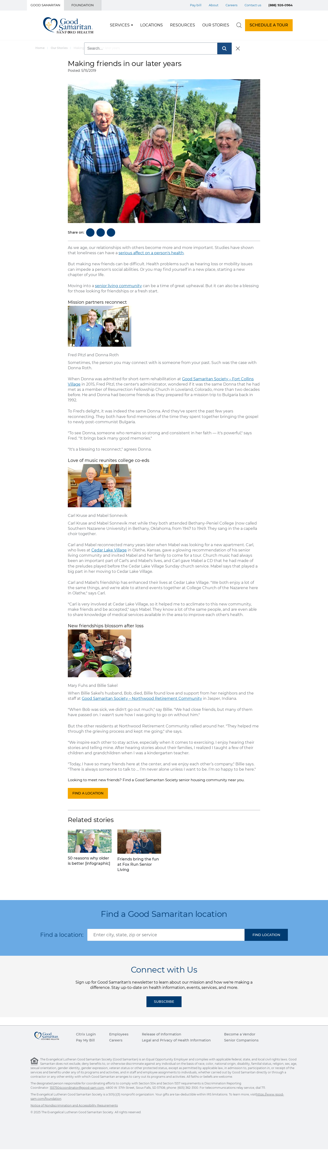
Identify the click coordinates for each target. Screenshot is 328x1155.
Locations (151, 25)
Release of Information (161, 1034)
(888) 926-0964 (280, 5)
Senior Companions (241, 1040)
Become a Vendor (239, 1034)
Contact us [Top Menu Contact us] (253, 5)
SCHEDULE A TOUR (269, 25)
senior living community (118, 286)
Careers (115, 1040)
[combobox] (166, 935)
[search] (239, 25)
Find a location (87, 793)
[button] (266, 935)
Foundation (82, 5)
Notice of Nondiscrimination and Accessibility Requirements (74, 1105)
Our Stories (215, 25)
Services (120, 25)
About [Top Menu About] (213, 5)
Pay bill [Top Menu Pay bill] (196, 5)
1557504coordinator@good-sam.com (77, 1087)
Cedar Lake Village (109, 550)
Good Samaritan (45, 5)
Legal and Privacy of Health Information (176, 1040)
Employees (118, 1034)
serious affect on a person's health (151, 253)
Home (40, 48)
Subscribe (164, 1001)
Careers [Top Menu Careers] (231, 5)
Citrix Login (86, 1034)
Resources (182, 25)
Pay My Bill (85, 1040)
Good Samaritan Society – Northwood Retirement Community (142, 698)
